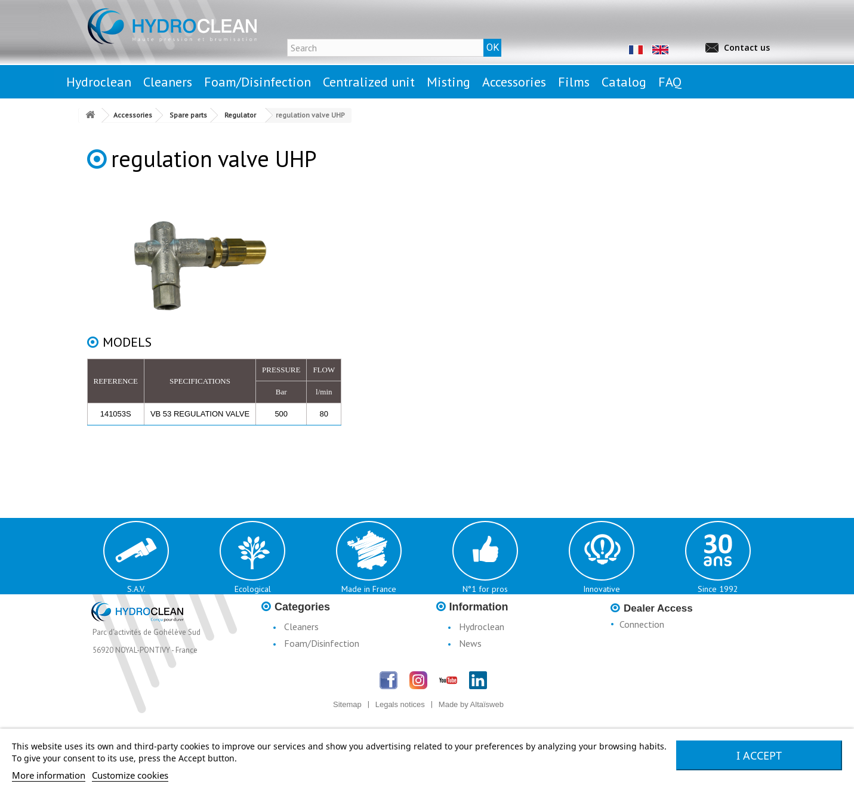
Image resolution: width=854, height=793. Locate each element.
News (470, 643)
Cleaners (301, 626)
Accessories (307, 693)
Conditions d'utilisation (504, 677)
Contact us (747, 47)
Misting (298, 677)
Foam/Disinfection (321, 643)
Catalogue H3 (487, 710)
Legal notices (486, 660)
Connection (641, 624)
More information (48, 775)
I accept (759, 755)
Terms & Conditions (498, 693)
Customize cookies (130, 775)
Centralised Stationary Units (340, 660)
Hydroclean (481, 626)
